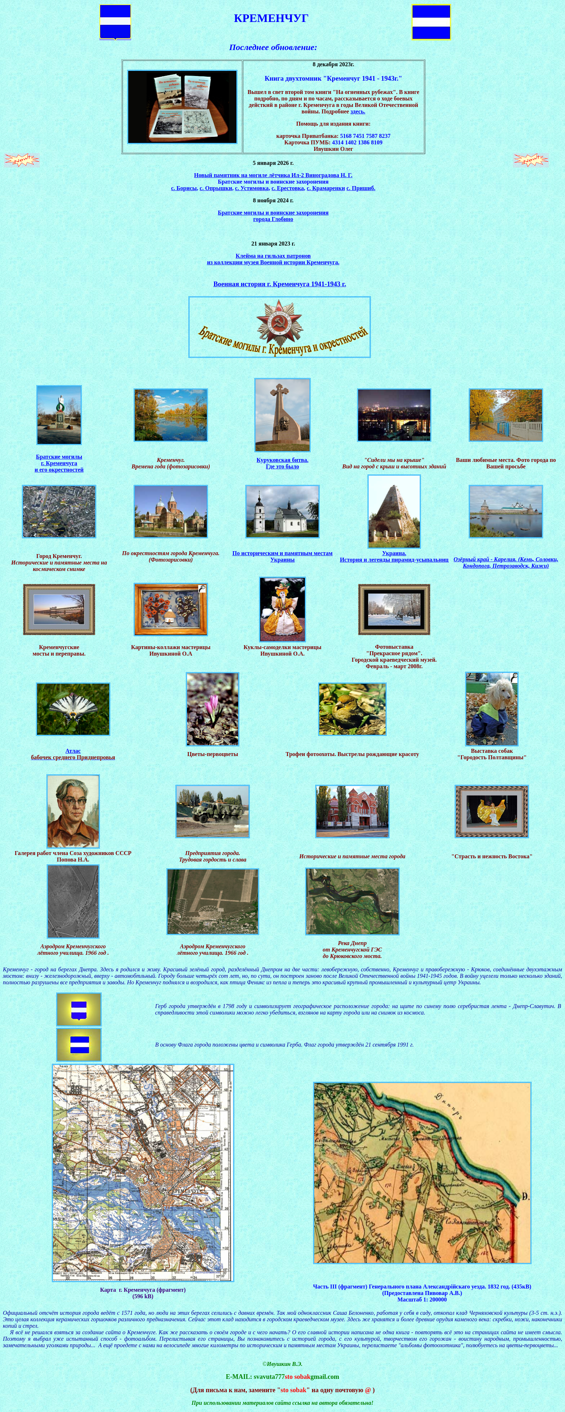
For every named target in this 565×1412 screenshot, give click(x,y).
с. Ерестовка (287, 188)
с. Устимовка (251, 188)
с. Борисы (184, 188)
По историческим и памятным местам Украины (282, 556)
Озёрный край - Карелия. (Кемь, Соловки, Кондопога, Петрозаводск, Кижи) (506, 562)
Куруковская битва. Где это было (282, 463)
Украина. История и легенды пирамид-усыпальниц (394, 556)
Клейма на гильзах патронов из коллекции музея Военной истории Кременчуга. (273, 259)
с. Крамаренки (326, 188)
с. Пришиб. (360, 188)
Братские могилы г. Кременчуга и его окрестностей (59, 463)
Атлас (73, 751)
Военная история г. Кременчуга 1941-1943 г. (279, 284)
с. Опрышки (216, 188)
